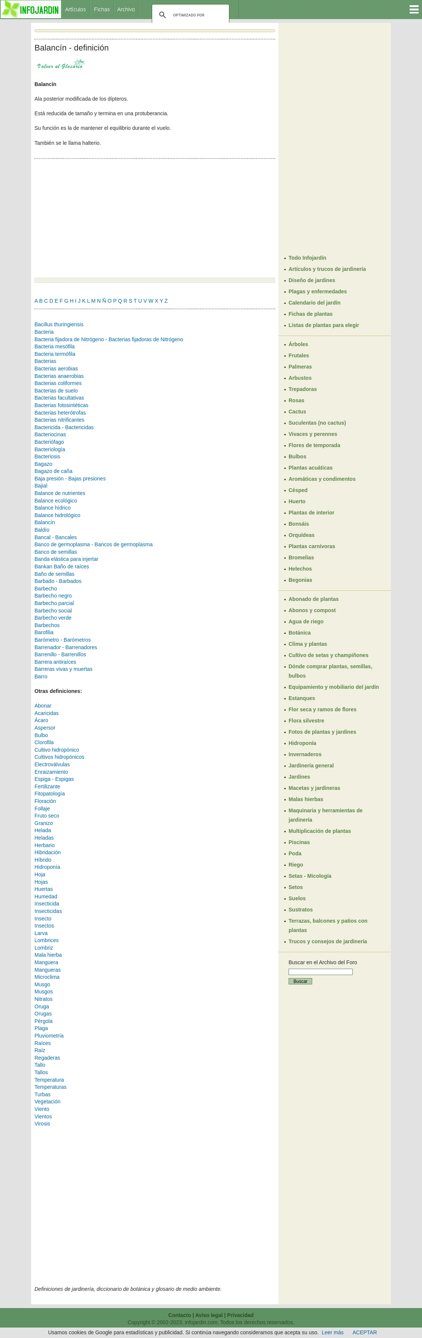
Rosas (296, 400)
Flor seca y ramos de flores (322, 709)
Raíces (42, 1043)
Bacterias (45, 361)
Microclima (47, 977)
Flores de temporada (314, 445)
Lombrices (46, 940)
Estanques (302, 698)
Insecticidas (48, 911)
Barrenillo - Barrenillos (60, 654)
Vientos (43, 1116)
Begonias (300, 580)
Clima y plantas (308, 644)
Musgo (42, 984)
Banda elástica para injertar (66, 559)
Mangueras (47, 970)
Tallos (41, 1072)
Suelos (297, 898)
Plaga (41, 1028)
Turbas (42, 1094)
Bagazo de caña (53, 471)
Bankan (44, 566)
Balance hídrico (52, 508)
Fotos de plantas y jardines (322, 732)
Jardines (299, 777)
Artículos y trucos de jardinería (327, 269)
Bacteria (44, 332)
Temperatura (49, 1080)
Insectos (44, 926)
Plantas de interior (311, 513)
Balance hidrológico (57, 515)
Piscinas (299, 842)
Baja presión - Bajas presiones (70, 479)
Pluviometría (49, 1036)
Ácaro (41, 720)
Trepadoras (303, 389)
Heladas (44, 838)
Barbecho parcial (54, 603)
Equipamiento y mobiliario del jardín (334, 687)
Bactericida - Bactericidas (64, 427)
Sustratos (301, 910)
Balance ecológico (55, 501)
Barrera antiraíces (55, 662)
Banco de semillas (55, 552)
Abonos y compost (312, 610)
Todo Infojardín (307, 258)
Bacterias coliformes (58, 383)
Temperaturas (50, 1087)
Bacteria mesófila (54, 346)
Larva (41, 933)
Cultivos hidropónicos (59, 757)
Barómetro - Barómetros (62, 640)
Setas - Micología (310, 876)
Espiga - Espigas (54, 779)
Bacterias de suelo (56, 391)
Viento (41, 1109)
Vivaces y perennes (313, 434)
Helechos (300, 569)
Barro (40, 676)
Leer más (332, 1332)
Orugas (43, 1014)
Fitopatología (49, 794)
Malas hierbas (306, 799)
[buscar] (189, 14)
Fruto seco (46, 816)
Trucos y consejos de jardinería (328, 941)
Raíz (39, 1050)
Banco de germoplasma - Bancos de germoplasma (93, 544)
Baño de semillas (54, 574)
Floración (45, 801)
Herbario (44, 845)
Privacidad (240, 1315)
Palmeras (300, 367)
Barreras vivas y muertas (63, 669)
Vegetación (47, 1102)
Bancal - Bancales (55, 537)
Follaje (42, 809)
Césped (298, 490)
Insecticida (46, 904)
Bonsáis (299, 524)
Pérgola (43, 1021)
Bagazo (43, 464)
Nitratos (43, 999)
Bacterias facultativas (59, 398)
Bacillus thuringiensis (59, 324)
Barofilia (44, 632)
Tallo (39, 1065)
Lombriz (43, 948)
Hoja (39, 874)
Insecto (42, 919)
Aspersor (44, 728)
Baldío (41, 530)
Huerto (297, 501)
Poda (295, 853)
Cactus (297, 412)
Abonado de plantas (314, 599)
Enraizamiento (51, 772)
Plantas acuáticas (311, 468)
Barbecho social (53, 611)
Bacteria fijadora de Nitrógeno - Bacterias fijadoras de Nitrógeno (108, 339)
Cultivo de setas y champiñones (328, 655)
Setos (296, 887)
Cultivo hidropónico (56, 750)
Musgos (43, 992)
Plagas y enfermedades (318, 291)
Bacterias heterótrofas (60, 413)
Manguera (46, 962)
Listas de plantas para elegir (324, 325)
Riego (296, 865)
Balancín (44, 522)
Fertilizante (47, 786)
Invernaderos (305, 754)
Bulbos (297, 456)
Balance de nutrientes (59, 493)
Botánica (300, 633)
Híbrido (42, 860)
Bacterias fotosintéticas (61, 405)
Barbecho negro (53, 596)
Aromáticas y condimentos (322, 479)
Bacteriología (49, 449)
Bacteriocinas (50, 434)
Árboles (298, 344)
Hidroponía (47, 867)
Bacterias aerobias (56, 369)
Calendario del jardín (314, 303)
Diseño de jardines (312, 280)
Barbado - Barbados (57, 581)
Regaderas (47, 1058)
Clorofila (44, 742)
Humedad (45, 896)
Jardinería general (311, 766)
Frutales (299, 355)
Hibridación (47, 852)
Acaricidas (46, 713)
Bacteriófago (49, 442)
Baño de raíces (71, 566)
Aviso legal (209, 1315)
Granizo (43, 823)
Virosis (42, 1124)
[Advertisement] (97, 215)
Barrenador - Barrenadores (65, 647)
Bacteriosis (47, 456)
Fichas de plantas (310, 314)
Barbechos (47, 625)
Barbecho (45, 589)
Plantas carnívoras (312, 546)
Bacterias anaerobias (59, 376)
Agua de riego (306, 621)
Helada (42, 830)
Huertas (43, 889)
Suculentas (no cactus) (317, 423)
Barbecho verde (53, 618)
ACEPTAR (365, 1332)
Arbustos (300, 378)
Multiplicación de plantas (320, 831)
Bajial (40, 486)
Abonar (42, 706)
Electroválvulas (52, 764)
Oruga (41, 1006)
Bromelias (301, 557)
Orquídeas (301, 535)
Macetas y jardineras (314, 788)
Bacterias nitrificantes (59, 420)
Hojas (41, 882)
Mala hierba (48, 955)
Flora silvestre (306, 721)
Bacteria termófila (54, 354)
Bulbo (41, 735)
